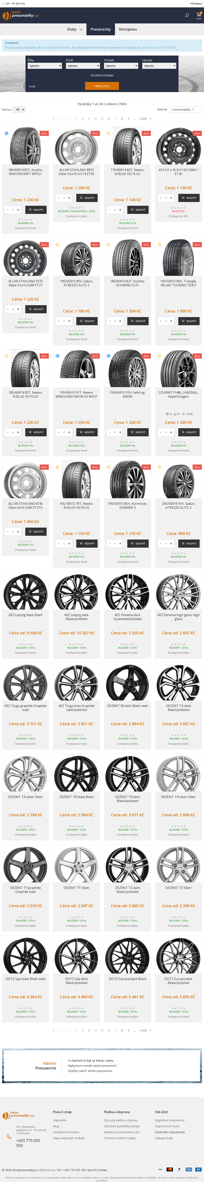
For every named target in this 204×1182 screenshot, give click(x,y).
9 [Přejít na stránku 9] (128, 118)
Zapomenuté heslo (167, 1126)
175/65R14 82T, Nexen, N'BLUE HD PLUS (127, 172)
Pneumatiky (100, 29)
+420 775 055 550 (28, 1143)
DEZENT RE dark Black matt (127, 706)
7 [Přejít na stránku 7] (115, 118)
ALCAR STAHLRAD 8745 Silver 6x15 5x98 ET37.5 (25, 505)
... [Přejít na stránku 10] (135, 118)
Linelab (102, 1170)
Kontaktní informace (66, 1132)
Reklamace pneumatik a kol (121, 1132)
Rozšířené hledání (102, 75)
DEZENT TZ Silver (178, 888)
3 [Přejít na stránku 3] (89, 118)
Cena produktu (183, 109)
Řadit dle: (162, 109)
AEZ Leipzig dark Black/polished (76, 617)
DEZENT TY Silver (76, 888)
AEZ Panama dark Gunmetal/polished (127, 617)
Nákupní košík (164, 1138)
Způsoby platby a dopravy (120, 1120)
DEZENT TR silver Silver (178, 797)
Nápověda (59, 1120)
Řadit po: (7, 109)
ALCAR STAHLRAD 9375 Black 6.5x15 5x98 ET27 (25, 283)
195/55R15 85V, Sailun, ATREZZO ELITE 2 (76, 283)
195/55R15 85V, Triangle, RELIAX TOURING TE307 (178, 283)
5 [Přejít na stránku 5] (102, 118)
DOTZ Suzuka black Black (127, 979)
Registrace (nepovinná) (169, 1120)
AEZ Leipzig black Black (25, 615)
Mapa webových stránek (68, 1138)
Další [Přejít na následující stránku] (146, 118)
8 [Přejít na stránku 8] (122, 118)
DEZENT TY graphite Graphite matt (25, 890)
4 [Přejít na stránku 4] (95, 118)
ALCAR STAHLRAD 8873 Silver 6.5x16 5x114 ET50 (76, 172)
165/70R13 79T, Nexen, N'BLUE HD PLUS (76, 505)
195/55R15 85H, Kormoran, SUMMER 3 (127, 505)
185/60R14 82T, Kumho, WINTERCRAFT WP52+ (25, 172)
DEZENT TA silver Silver (25, 797)
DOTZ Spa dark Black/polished (76, 981)
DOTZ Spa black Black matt (25, 979)
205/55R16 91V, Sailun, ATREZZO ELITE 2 (178, 505)
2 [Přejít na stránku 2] (82, 118)
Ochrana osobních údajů (120, 1138)
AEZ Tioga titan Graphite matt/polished (76, 708)
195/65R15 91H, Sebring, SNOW (127, 394)
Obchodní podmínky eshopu (122, 1126)
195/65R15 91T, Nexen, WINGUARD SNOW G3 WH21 (77, 394)
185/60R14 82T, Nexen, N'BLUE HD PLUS (25, 394)
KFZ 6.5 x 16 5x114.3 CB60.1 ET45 (178, 172)
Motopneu (128, 29)
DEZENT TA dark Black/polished (178, 708)
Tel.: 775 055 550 (13, 4)
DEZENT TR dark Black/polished (127, 799)
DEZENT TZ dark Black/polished (127, 890)
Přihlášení (196, 3)
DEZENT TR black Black (76, 797)
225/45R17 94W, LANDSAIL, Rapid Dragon (178, 394)
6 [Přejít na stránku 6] (109, 118)
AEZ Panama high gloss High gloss (178, 617)
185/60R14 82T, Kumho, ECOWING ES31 (127, 283)
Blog (56, 1126)
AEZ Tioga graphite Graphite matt (25, 708)
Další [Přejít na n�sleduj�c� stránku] (146, 1030)
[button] (187, 15)
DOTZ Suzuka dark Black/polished (178, 981)
